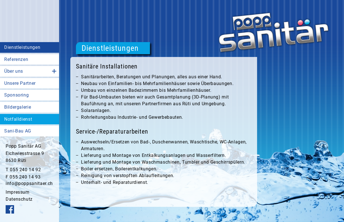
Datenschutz (19, 199)
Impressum (18, 192)
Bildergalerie (17, 107)
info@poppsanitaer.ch (29, 183)
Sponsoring (16, 95)
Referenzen (16, 59)
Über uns (13, 71)
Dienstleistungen (22, 47)
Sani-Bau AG (17, 131)
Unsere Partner (20, 83)
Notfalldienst (18, 119)
